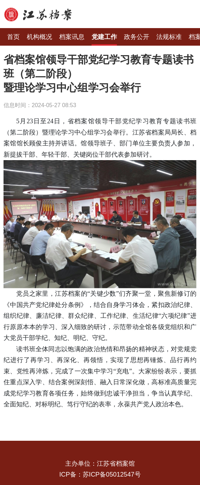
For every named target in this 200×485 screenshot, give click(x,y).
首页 (13, 36)
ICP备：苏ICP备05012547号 (99, 474)
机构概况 (39, 36)
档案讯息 (72, 36)
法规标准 (169, 36)
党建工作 (104, 36)
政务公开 (136, 36)
